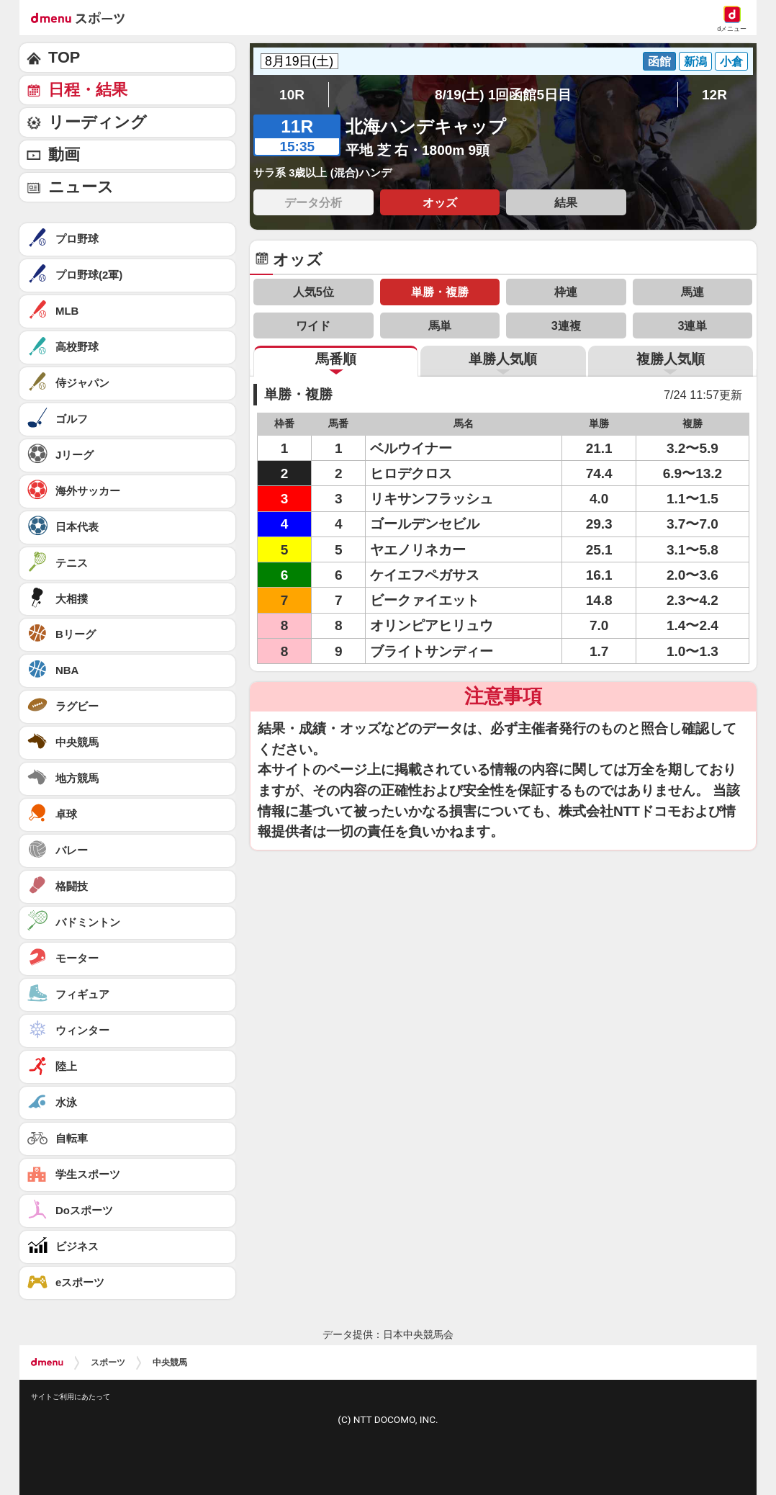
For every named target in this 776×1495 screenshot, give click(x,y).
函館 (659, 61)
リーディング (97, 122)
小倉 (731, 61)
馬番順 (335, 359)
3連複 (566, 325)
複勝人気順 (670, 359)
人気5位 (313, 291)
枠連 (565, 291)
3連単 (692, 325)
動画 (64, 154)
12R (714, 94)
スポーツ (108, 1362)
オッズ (440, 202)
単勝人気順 (503, 359)
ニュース (81, 187)
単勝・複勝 (440, 291)
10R (291, 94)
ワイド (313, 325)
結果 (565, 202)
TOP (64, 57)
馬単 (439, 325)
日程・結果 (87, 90)
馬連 (692, 291)
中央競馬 (170, 1362)
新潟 (695, 61)
